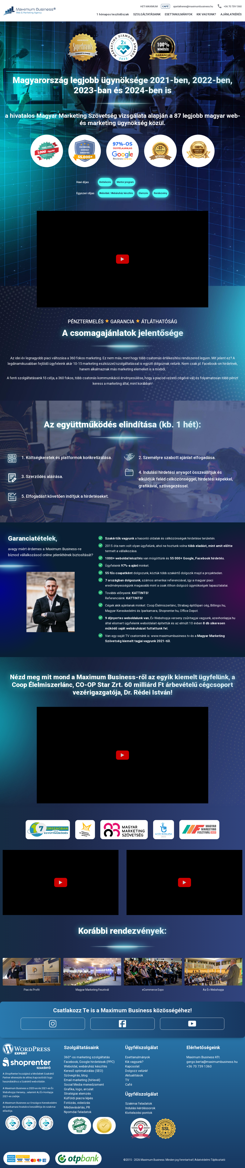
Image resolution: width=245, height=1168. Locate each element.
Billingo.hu (217, 608)
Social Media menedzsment (84, 1084)
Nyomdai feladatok (77, 1112)
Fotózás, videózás (77, 1103)
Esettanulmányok (178, 14)
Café (165, 6)
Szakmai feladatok (138, 1103)
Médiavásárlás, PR (77, 1107)
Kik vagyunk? (134, 1062)
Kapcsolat (132, 1066)
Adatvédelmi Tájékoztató (210, 1159)
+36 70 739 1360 (199, 1066)
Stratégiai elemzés (77, 1094)
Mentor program (122, 183)
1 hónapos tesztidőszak (112, 14)
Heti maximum (149, 6)
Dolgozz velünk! (136, 1071)
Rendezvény (188, 195)
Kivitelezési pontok (138, 1113)
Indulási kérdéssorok (140, 1108)
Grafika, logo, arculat (78, 1089)
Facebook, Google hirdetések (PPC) (89, 1062)
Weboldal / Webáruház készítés (93, 195)
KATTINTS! (140, 595)
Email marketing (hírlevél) (82, 1080)
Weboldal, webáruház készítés (85, 1066)
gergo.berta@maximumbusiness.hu (212, 1062)
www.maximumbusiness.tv (170, 638)
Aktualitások (134, 1075)
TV (127, 1080)
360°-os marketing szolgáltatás (87, 1057)
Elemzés (147, 195)
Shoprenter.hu (169, 613)
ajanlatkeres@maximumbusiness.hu (193, 6)
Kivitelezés (77, 183)
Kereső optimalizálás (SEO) (83, 1071)
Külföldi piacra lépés (78, 1098)
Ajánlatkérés (231, 14)
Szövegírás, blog (76, 1075)
